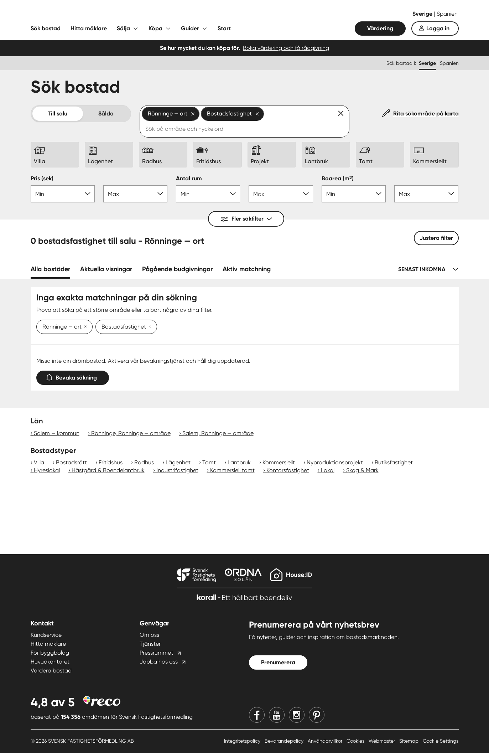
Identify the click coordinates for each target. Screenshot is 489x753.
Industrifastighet (177, 470)
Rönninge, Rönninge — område (131, 433)
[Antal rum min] (208, 193)
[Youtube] (277, 715)
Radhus (144, 462)
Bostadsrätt (71, 462)
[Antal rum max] (281, 193)
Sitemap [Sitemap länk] (409, 741)
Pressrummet (156, 652)
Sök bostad (46, 28)
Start (224, 28)
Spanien (447, 13)
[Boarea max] (426, 193)
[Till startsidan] (102, 14)
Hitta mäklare (89, 28)
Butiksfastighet (394, 462)
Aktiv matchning (247, 269)
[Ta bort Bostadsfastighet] (148, 327)
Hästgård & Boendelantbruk (108, 470)
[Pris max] (135, 193)
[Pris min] (63, 193)
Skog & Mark (362, 470)
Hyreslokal (47, 470)
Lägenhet (178, 462)
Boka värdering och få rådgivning (286, 48)
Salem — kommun (56, 433)
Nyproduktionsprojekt (335, 462)
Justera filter (436, 237)
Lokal (327, 470)
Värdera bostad (51, 670)
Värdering (380, 28)
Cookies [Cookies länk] (356, 741)
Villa (39, 462)
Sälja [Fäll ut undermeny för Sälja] (123, 28)
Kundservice (46, 634)
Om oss (149, 634)
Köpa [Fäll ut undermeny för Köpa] (155, 28)
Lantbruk (239, 462)
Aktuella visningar (106, 269)
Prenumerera (278, 662)
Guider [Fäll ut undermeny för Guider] (190, 28)
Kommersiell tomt (232, 470)
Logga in (437, 28)
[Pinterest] (316, 715)
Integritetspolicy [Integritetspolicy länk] (243, 741)
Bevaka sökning (72, 376)
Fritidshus (111, 462)
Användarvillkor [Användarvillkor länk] (326, 741)
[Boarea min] (354, 193)
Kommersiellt (278, 462)
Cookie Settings (440, 741)
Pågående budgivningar (177, 269)
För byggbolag (50, 652)
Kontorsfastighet (287, 470)
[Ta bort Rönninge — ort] (84, 327)
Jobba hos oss (159, 661)
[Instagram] (297, 715)
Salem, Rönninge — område (218, 433)
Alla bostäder (50, 269)
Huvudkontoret (50, 661)
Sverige (423, 13)
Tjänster (150, 643)
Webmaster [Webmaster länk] (382, 741)
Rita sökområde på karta (426, 113)
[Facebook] (257, 715)
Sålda (106, 113)
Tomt (209, 462)
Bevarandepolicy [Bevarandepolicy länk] (285, 741)
